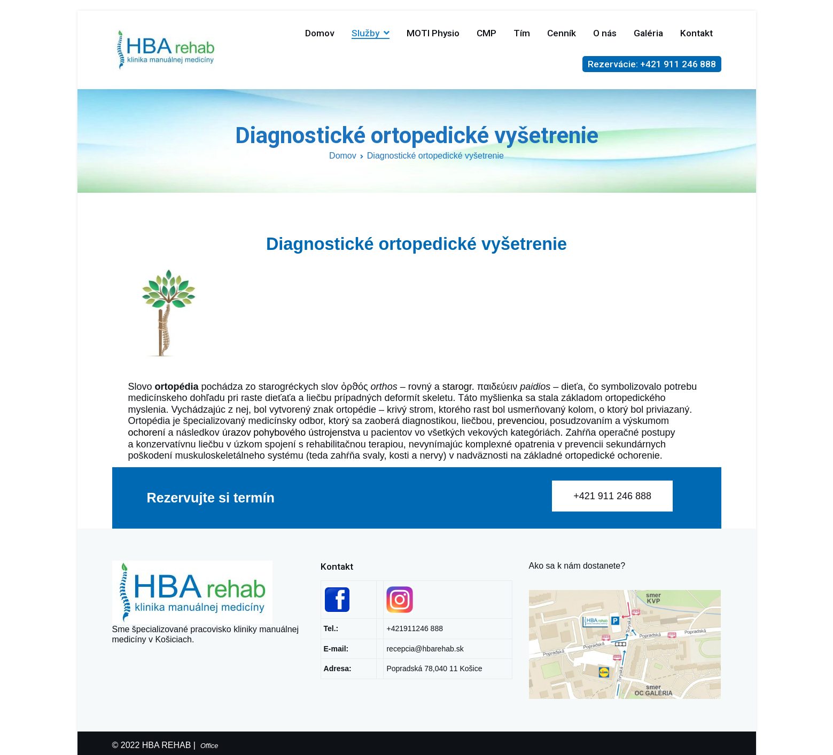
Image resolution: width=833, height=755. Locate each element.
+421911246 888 (414, 628)
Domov (319, 33)
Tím (521, 33)
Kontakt (696, 33)
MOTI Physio (433, 33)
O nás (605, 33)
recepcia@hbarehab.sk (424, 648)
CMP (486, 33)
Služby (365, 33)
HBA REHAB (166, 745)
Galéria (648, 33)
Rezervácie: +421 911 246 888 (652, 64)
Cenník (561, 33)
